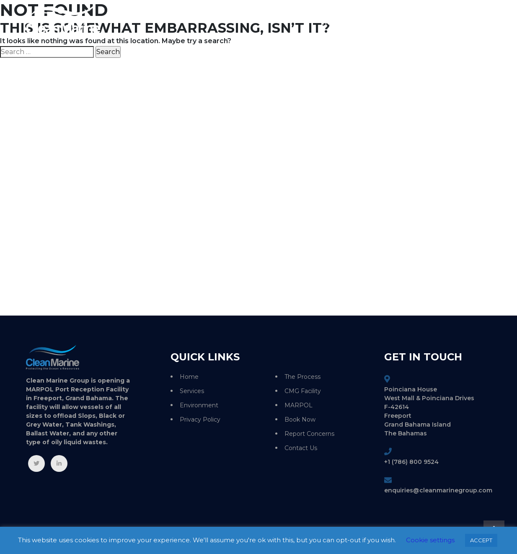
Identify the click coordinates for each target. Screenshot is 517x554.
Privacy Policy (200, 419)
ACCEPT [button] (481, 540)
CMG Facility (302, 391)
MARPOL (298, 405)
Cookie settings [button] (430, 540)
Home (331, 22)
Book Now (299, 419)
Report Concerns (309, 434)
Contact (469, 22)
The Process (302, 377)
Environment (419, 22)
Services (368, 22)
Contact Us (300, 448)
